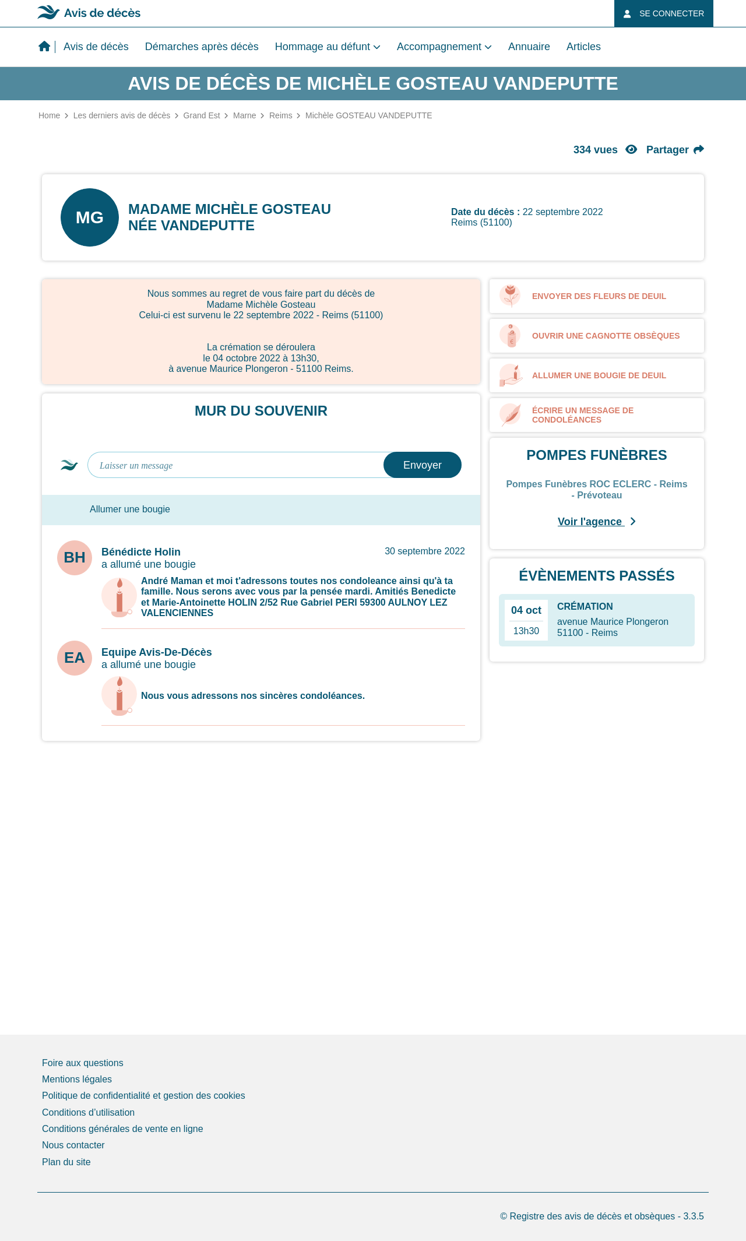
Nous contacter (73, 1145)
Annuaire (529, 46)
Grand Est (202, 115)
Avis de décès (96, 46)
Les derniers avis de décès (122, 115)
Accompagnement (439, 46)
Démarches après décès (202, 46)
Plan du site (66, 1162)
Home (49, 115)
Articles (583, 46)
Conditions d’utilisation (88, 1112)
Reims (281, 115)
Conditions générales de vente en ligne (122, 1129)
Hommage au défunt (322, 46)
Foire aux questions (83, 1063)
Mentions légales (77, 1079)
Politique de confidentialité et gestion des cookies (143, 1096)
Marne (244, 115)
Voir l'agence (597, 522)
